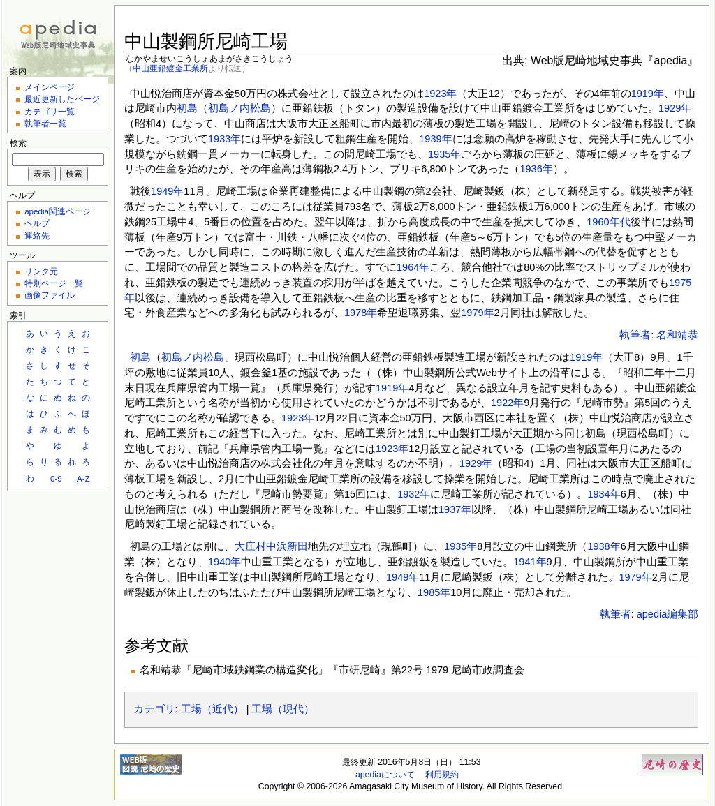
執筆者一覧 (45, 123)
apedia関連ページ (57, 211)
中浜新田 (287, 546)
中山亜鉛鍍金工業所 (170, 68)
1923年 (440, 93)
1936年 (535, 168)
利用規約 (442, 774)
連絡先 (37, 235)
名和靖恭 (677, 335)
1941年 (529, 561)
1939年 (435, 138)
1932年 (413, 494)
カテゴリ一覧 (49, 111)
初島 (187, 108)
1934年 (603, 494)
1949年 (167, 191)
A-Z (83, 478)
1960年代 (608, 221)
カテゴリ (154, 709)
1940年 (224, 561)
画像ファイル (49, 294)
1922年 (507, 402)
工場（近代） (212, 709)
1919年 (647, 93)
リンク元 (41, 271)
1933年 (224, 138)
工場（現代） (282, 709)
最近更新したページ (62, 98)
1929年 (674, 108)
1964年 (413, 267)
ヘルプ (37, 222)
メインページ (49, 86)
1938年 (603, 546)
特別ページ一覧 (53, 283)
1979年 (477, 312)
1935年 (444, 154)
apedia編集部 (668, 614)
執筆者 (635, 335)
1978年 (360, 312)
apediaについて (385, 774)
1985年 (434, 592)
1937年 (454, 509)
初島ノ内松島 (239, 108)
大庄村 (250, 546)
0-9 (56, 478)
